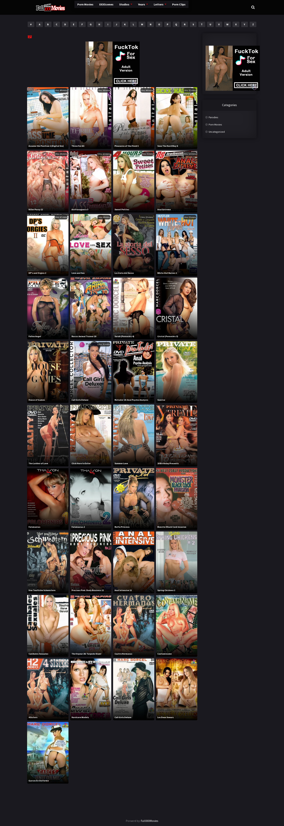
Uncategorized (217, 131)
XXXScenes (94, 7)
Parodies (213, 117)
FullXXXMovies (149, 821)
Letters (148, 7)
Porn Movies (71, 7)
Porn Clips (169, 7)
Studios (112, 7)
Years (131, 7)
